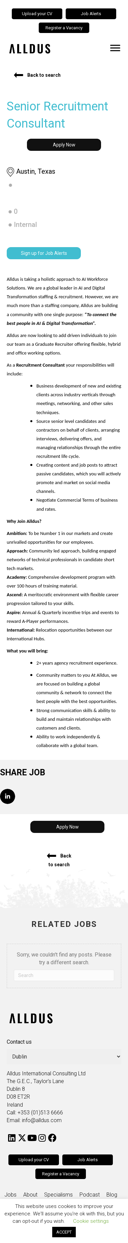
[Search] (64, 975)
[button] (37, 75)
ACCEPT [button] (64, 1232)
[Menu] (115, 48)
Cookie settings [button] (91, 1221)
